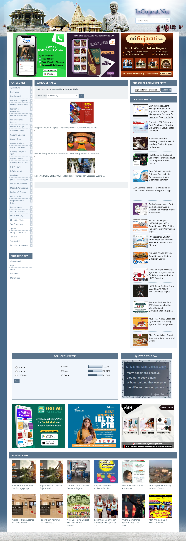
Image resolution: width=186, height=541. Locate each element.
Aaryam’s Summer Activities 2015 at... (103, 487)
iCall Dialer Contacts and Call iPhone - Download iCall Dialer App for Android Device (162, 159)
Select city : (42, 95)
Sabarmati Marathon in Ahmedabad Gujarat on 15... (105, 522)
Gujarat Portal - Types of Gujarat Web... (51, 487)
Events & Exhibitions (21, 105)
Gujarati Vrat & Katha (21, 163)
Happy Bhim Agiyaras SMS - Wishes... (50, 521)
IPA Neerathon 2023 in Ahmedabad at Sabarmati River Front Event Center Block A (161, 241)
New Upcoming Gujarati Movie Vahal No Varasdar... (78, 522)
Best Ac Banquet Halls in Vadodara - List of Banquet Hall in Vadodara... (81, 143)
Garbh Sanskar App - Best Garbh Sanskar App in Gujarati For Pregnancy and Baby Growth (162, 208)
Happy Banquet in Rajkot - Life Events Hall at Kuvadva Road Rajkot (81, 115)
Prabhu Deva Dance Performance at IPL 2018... (131, 522)
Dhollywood (21, 96)
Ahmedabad (15, 261)
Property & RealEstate (21, 201)
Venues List (21, 241)
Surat (12, 269)
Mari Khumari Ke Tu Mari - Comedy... (158, 521)
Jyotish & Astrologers (21, 179)
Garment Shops (21, 131)
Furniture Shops (21, 126)
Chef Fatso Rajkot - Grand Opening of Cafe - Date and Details (162, 338)
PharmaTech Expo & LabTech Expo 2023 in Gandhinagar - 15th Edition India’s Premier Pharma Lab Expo (162, 226)
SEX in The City (21, 216)
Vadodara (14, 274)
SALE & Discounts (21, 211)
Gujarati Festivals (21, 147)
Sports (21, 228)
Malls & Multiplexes (21, 184)
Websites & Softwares (21, 245)
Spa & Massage (21, 224)
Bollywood (21, 92)
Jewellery (21, 175)
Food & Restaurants (21, 115)
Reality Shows (21, 207)
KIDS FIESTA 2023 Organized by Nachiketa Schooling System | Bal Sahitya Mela (162, 321)
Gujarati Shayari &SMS (21, 153)
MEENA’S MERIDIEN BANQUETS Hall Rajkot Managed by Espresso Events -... (81, 167)
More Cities (15, 278)
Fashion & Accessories (21, 110)
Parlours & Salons (21, 192)
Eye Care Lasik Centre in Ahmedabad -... (133, 487)
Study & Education (21, 232)
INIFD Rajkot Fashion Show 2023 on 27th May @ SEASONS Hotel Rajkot (161, 289)
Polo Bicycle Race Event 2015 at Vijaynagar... (23, 487)
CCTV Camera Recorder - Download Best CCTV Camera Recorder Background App (152, 189)
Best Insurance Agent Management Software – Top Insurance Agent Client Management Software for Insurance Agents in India (161, 111)
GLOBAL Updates (21, 135)
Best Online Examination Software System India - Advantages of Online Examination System (160, 175)
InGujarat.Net (21, 171)
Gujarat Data (21, 139)
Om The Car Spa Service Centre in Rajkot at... (78, 487)
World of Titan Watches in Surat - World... (23, 521)
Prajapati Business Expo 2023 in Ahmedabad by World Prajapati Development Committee (161, 306)
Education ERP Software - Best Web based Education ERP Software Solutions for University (161, 126)
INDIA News (21, 167)
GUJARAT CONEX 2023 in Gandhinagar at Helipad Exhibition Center (160, 256)
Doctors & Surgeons (21, 100)
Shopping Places (21, 220)
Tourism (21, 237)
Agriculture (21, 88)
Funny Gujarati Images (21, 121)
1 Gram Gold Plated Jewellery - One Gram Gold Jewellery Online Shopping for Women (161, 142)
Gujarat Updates (21, 143)
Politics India (21, 196)
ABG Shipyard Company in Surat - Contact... (160, 487)
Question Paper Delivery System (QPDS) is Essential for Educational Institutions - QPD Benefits (161, 273)
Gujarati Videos (21, 158)
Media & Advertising (21, 188)
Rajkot (13, 265)
